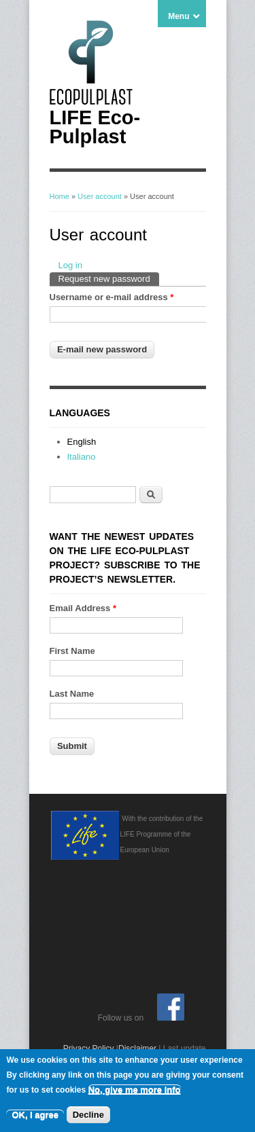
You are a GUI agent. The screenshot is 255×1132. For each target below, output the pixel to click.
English (82, 442)
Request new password (108, 278)
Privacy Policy (88, 1048)
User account (100, 196)
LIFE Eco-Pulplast (95, 127)
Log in (70, 265)
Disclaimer (137, 1048)
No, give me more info (134, 1091)
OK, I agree (35, 1116)
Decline (88, 1116)
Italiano (81, 457)
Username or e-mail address (112, 297)
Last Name (72, 694)
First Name (72, 651)
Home (59, 196)
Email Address (83, 608)
